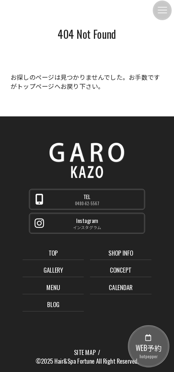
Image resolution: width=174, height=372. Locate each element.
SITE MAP (85, 352)
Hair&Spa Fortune (74, 361)
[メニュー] (162, 10)
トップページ (35, 86)
